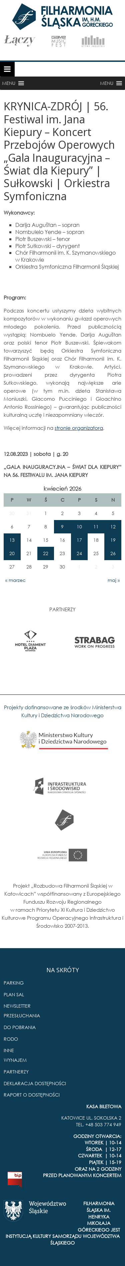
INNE (9, 1050)
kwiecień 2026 (62, 488)
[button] (8, 83)
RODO (11, 1039)
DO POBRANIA (20, 1027)
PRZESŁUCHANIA (22, 1015)
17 (79, 540)
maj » (114, 580)
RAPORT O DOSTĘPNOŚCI (32, 1095)
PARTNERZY (16, 1071)
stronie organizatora (79, 427)
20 (12, 553)
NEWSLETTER (17, 1006)
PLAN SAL (14, 994)
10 (79, 526)
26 (113, 553)
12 (113, 526)
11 (96, 526)
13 (12, 540)
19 (113, 540)
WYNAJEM (15, 1060)
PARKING (14, 983)
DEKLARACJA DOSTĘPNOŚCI (35, 1083)
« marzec (15, 580)
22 (45, 553)
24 (79, 553)
